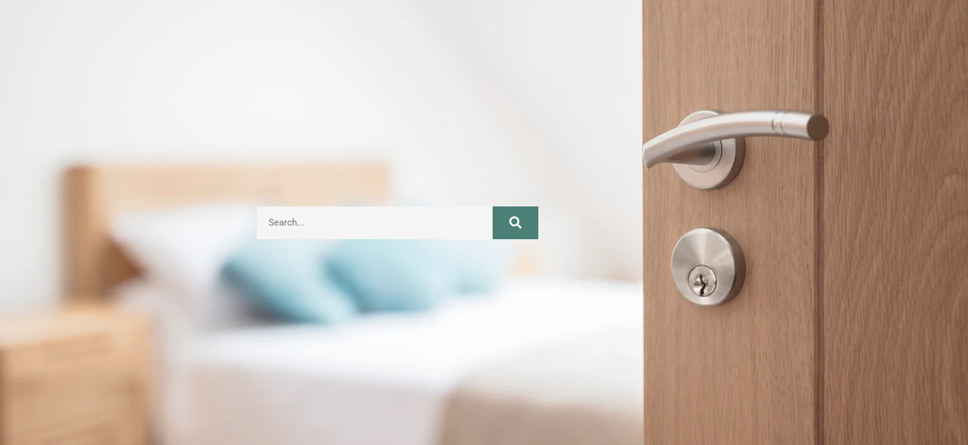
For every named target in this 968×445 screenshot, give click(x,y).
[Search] (515, 222)
